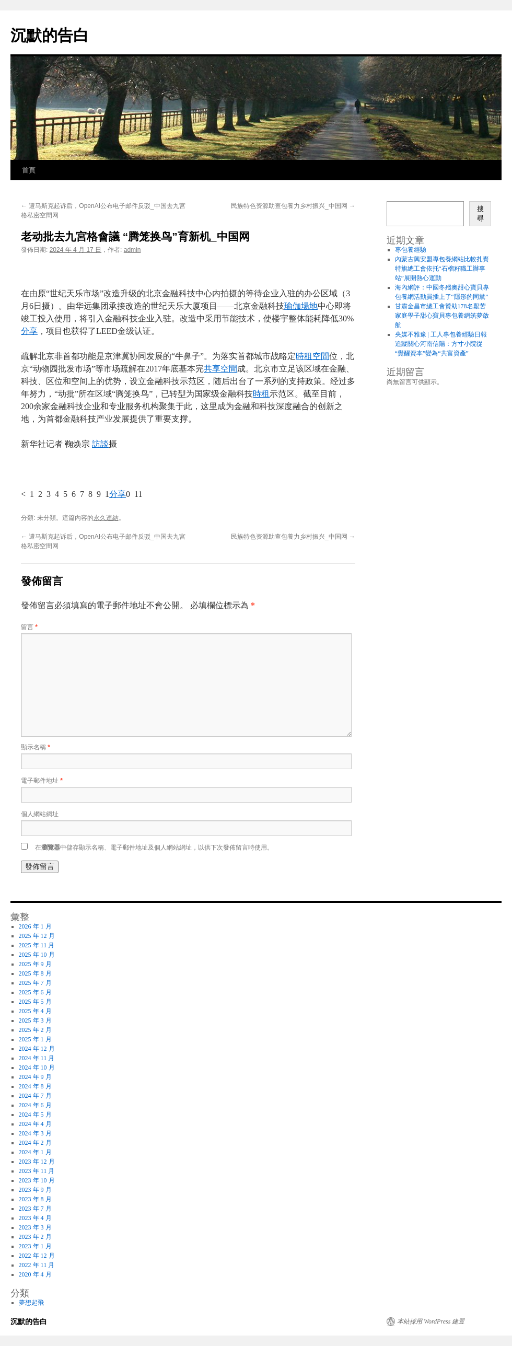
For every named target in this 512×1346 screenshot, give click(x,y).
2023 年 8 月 (35, 1199)
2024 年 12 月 (37, 1048)
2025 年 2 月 (35, 1030)
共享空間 (220, 368)
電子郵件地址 (42, 780)
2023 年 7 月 (35, 1208)
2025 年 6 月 (35, 992)
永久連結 (106, 517)
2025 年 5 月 (35, 1001)
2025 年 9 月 (35, 964)
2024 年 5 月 (35, 1114)
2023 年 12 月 (37, 1161)
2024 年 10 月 (37, 1067)
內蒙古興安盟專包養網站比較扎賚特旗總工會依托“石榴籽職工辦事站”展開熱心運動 (442, 269)
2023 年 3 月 (35, 1227)
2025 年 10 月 (37, 954)
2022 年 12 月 (37, 1255)
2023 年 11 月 (37, 1171)
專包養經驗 (410, 249)
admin (132, 249)
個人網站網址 (40, 814)
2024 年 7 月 (35, 1095)
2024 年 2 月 (35, 1142)
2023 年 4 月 (35, 1218)
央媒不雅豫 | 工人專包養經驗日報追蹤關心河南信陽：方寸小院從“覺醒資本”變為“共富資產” (441, 344)
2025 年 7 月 (35, 983)
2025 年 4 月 (35, 1011)
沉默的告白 (49, 35)
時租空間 (312, 356)
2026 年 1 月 (35, 926)
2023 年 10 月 (37, 1180)
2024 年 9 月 (35, 1077)
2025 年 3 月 (35, 1020)
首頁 (29, 170)
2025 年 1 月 (35, 1039)
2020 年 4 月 (35, 1274)
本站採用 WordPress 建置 (430, 1321)
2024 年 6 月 (35, 1105)
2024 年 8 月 (35, 1086)
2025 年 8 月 (35, 973)
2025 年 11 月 (37, 945)
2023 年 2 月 (35, 1236)
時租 (261, 393)
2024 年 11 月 (37, 1058)
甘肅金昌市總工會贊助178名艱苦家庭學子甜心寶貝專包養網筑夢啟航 (442, 316)
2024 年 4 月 (35, 1124)
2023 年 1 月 (35, 1246)
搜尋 (480, 213)
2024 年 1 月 (35, 1152)
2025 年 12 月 (37, 935)
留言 (29, 627)
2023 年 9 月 (35, 1189)
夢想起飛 (31, 1302)
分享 (29, 331)
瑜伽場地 (301, 305)
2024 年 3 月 (35, 1133)
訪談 (100, 443)
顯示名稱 (35, 747)
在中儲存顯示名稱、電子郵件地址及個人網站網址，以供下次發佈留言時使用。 (154, 847)
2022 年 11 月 (37, 1265)
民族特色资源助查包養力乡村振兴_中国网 (293, 206)
